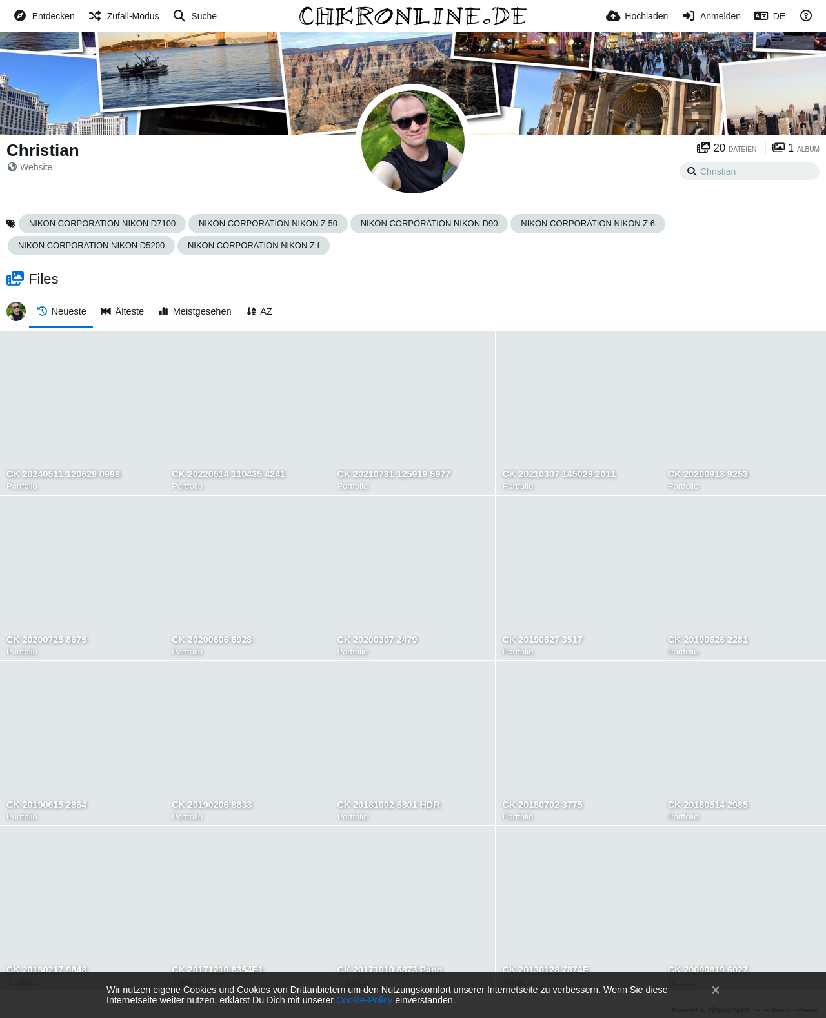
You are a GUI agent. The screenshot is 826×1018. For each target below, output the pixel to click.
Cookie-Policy (364, 1000)
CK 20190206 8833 (212, 805)
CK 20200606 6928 (212, 640)
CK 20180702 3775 (543, 805)
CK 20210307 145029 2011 (559, 474)
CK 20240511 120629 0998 (63, 474)
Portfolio (21, 486)
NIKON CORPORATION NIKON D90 (429, 223)
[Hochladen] (637, 16)
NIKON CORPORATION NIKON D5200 (91, 245)
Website (30, 167)
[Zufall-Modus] (123, 16)
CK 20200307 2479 (377, 640)
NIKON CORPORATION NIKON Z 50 (268, 223)
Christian (42, 150)
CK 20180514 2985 (708, 805)
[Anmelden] (711, 16)
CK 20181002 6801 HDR (388, 805)
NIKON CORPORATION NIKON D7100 (102, 223)
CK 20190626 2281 (708, 640)
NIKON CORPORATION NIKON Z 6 (588, 223)
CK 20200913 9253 (708, 474)
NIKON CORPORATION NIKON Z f (253, 245)
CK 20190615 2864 (46, 805)
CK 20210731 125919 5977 (393, 474)
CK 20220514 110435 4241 (228, 474)
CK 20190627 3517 (543, 640)
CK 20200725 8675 (46, 640)
